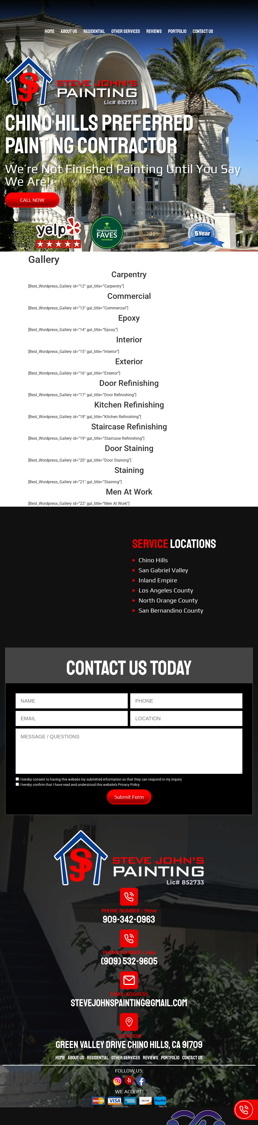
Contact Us (203, 31)
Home (49, 31)
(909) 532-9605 (129, 961)
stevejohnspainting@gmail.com (129, 1003)
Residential (94, 31)
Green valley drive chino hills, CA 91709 (129, 1044)
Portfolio (177, 31)
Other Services (125, 31)
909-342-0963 (129, 919)
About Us (69, 31)
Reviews (154, 31)
